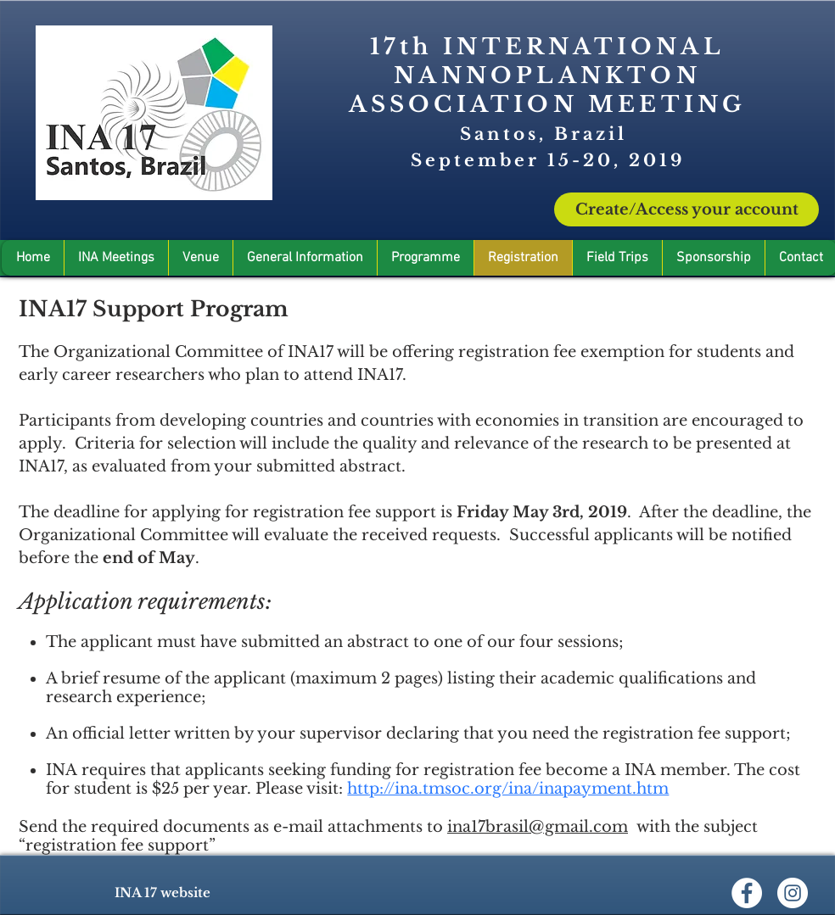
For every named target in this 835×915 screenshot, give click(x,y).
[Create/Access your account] (686, 209)
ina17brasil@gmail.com (537, 826)
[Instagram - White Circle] (792, 893)
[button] (713, 258)
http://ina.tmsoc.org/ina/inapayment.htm (508, 788)
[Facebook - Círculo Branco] (746, 893)
